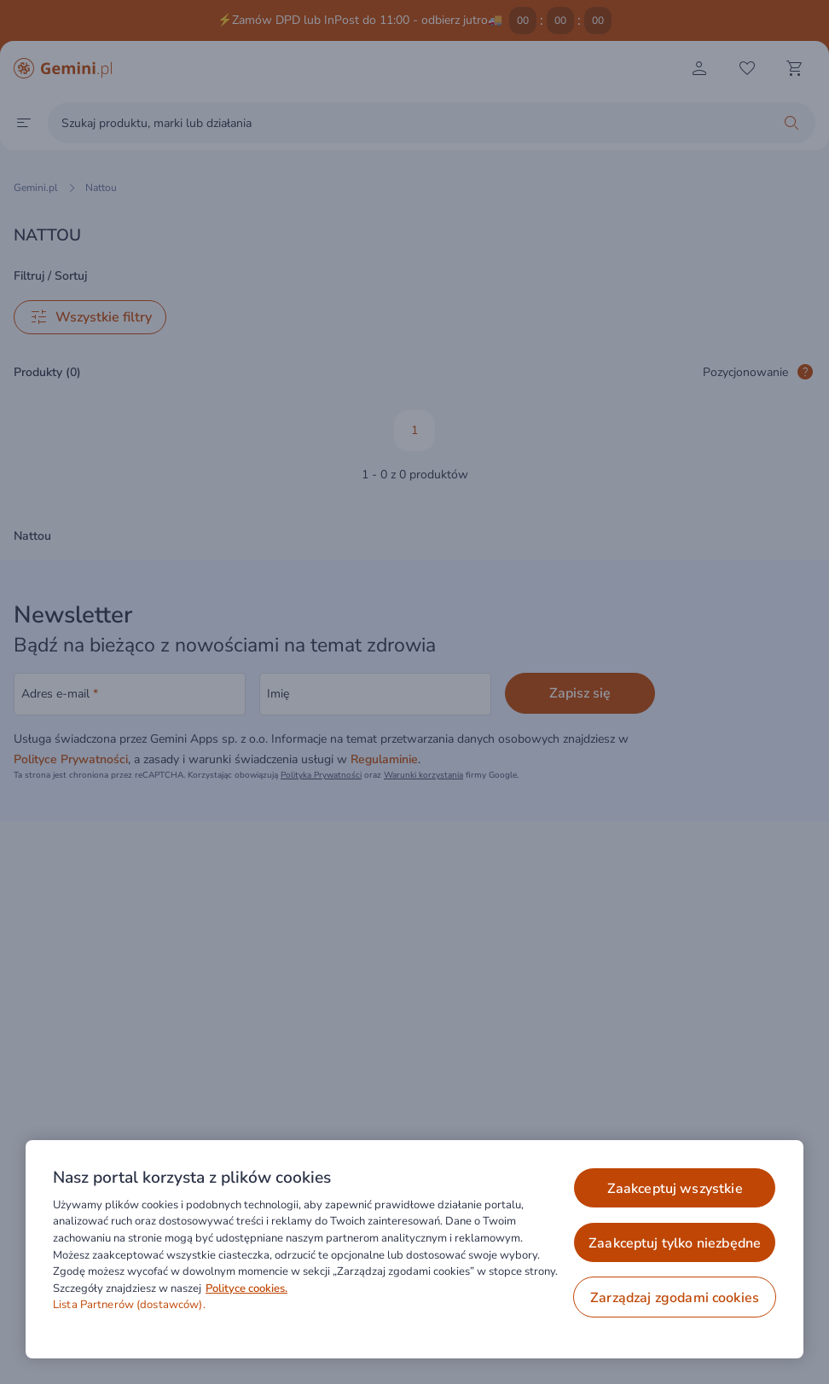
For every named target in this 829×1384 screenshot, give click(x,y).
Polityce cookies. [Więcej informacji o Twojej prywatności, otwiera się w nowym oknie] (246, 1288)
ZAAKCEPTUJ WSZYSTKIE (675, 1188)
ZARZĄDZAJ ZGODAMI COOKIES (674, 1297)
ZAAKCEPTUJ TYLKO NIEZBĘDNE (674, 1243)
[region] (414, 1249)
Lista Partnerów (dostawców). (129, 1304)
